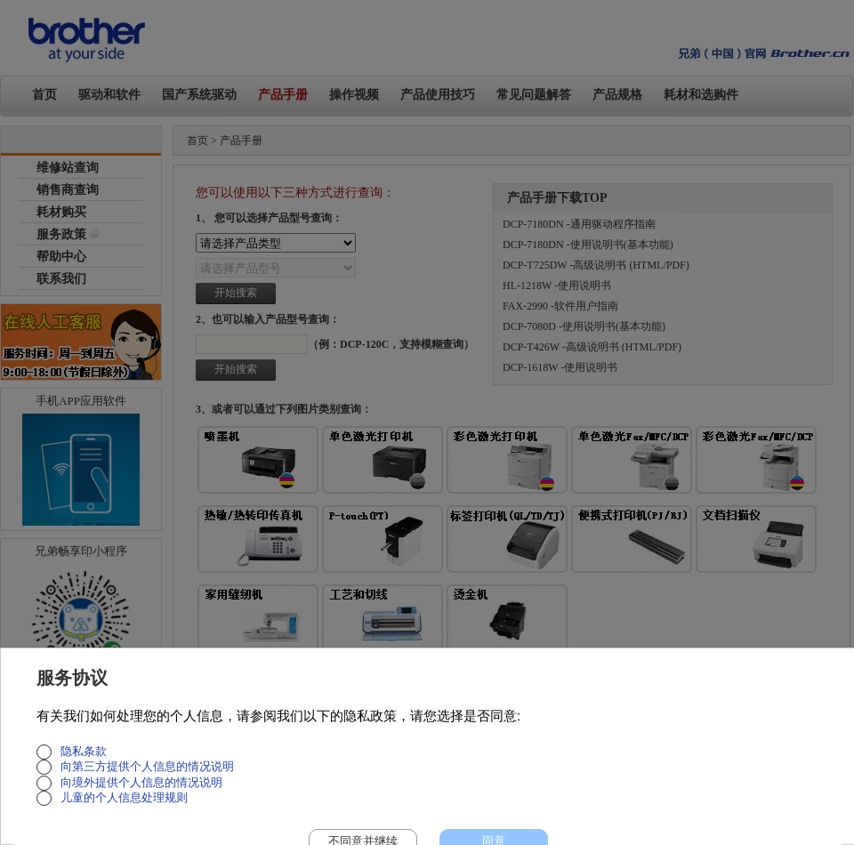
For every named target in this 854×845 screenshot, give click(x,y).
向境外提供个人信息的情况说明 (141, 783)
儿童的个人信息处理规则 (124, 798)
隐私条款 (83, 751)
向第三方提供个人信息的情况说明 (147, 766)
